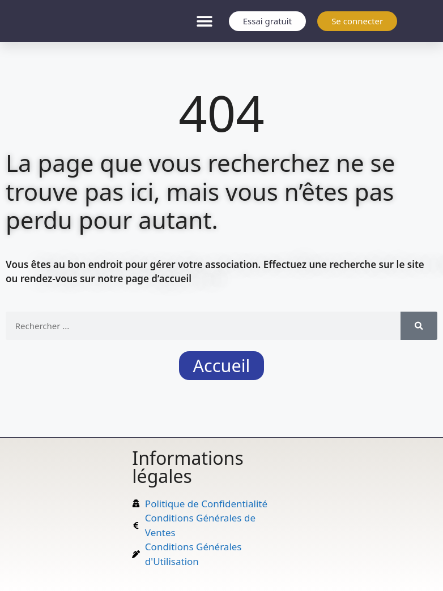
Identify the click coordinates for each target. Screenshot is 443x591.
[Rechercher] (419, 326)
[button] (205, 21)
